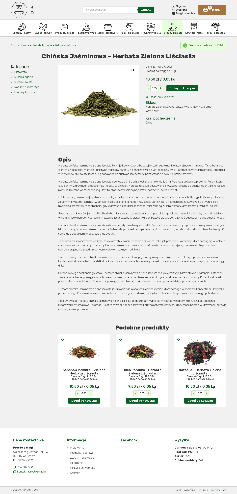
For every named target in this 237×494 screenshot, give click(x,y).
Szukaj (145, 9)
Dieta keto (20, 72)
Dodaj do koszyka (182, 88)
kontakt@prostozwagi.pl (29, 471)
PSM (199, 490)
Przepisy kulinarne (25, 92)
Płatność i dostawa (82, 452)
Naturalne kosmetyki (26, 87)
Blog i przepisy (183, 13)
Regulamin (76, 462)
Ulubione (179, 9)
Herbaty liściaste (42, 45)
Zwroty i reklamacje (82, 457)
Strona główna (20, 45)
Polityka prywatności (83, 467)
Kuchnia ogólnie (23, 77)
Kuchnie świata (23, 82)
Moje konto (181, 6)
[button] (160, 97)
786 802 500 (23, 467)
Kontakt (75, 472)
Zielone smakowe (65, 45)
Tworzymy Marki (218, 490)
